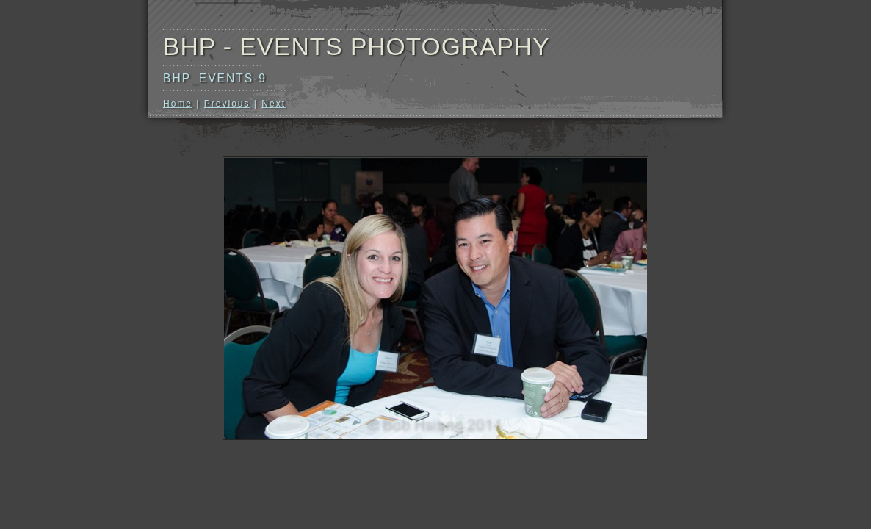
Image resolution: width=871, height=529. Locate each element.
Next (273, 103)
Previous (227, 103)
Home (177, 103)
